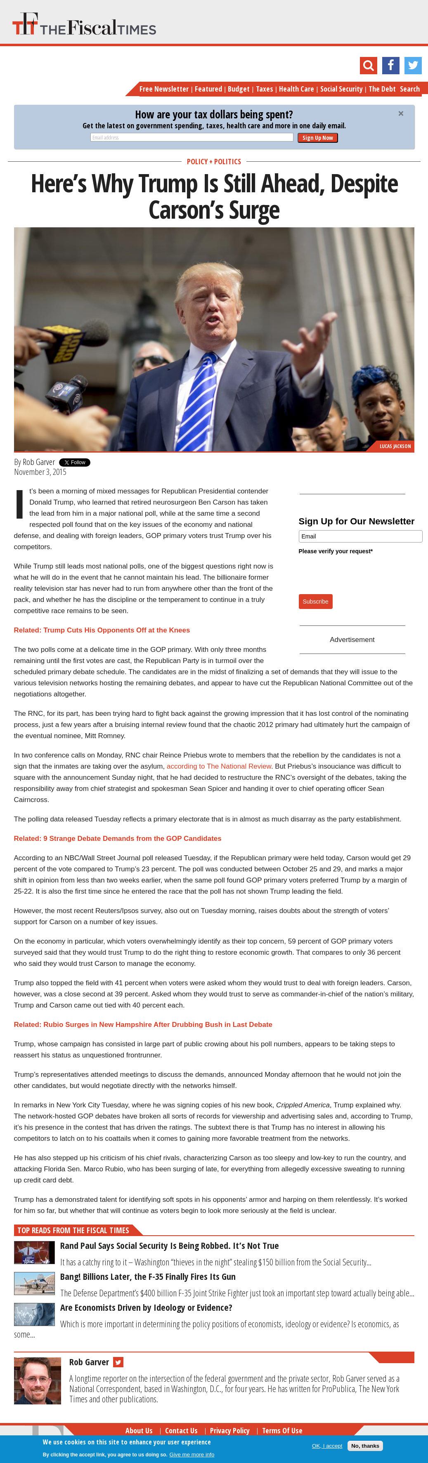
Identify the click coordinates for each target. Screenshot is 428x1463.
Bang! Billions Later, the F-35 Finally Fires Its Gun (148, 1276)
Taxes (264, 89)
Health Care (296, 89)
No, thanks (365, 1446)
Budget (239, 89)
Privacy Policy (230, 1430)
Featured (208, 89)
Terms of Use (282, 1430)
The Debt (382, 89)
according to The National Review (219, 766)
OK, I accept (327, 1446)
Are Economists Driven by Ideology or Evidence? (146, 1307)
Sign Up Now (318, 138)
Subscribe (316, 601)
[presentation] (361, 574)
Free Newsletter (164, 89)
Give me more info (192, 1454)
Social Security (341, 89)
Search (410, 89)
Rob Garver (39, 461)
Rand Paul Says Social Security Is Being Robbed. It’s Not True (169, 1245)
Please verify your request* (336, 551)
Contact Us (181, 1430)
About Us (139, 1430)
